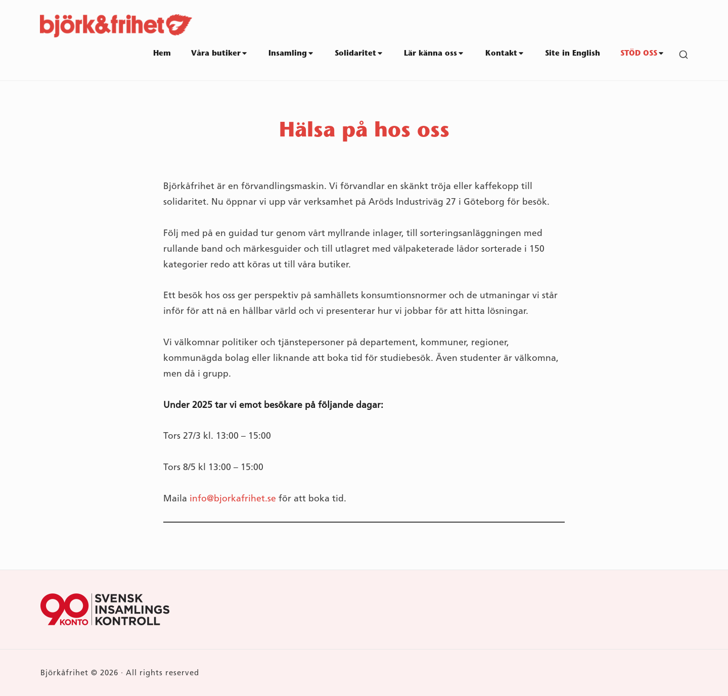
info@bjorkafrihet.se (233, 498)
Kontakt (505, 54)
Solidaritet (359, 54)
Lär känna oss (434, 54)
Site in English (572, 54)
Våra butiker (219, 54)
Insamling (291, 54)
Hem (162, 54)
